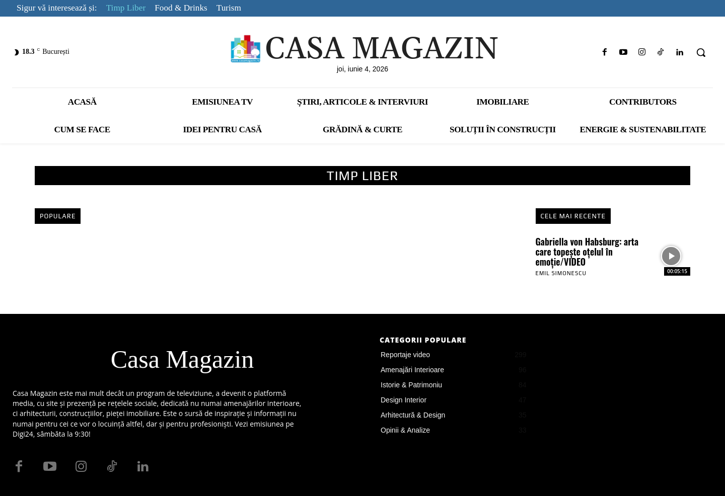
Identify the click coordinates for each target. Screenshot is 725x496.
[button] (701, 52)
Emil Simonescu (561, 273)
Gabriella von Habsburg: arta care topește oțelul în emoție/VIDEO (587, 251)
